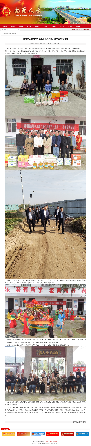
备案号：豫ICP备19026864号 (51, 441)
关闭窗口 (82, 422)
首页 (10, 33)
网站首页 (5, 26)
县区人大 (14, 33)
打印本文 (76, 422)
